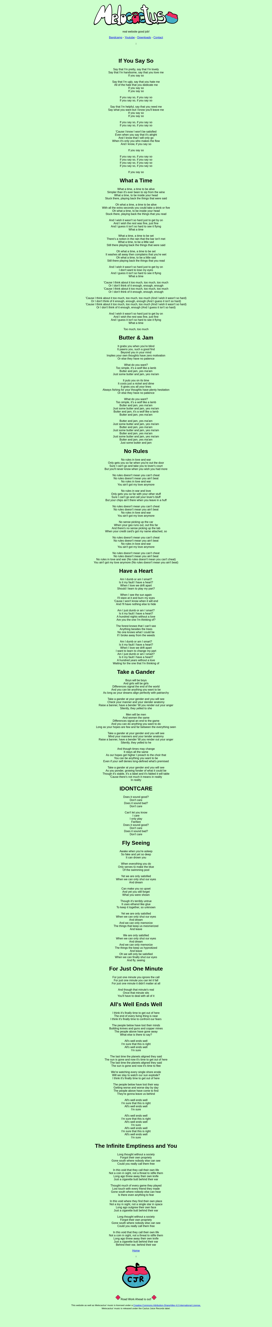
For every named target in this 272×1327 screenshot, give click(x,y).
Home (136, 1250)
